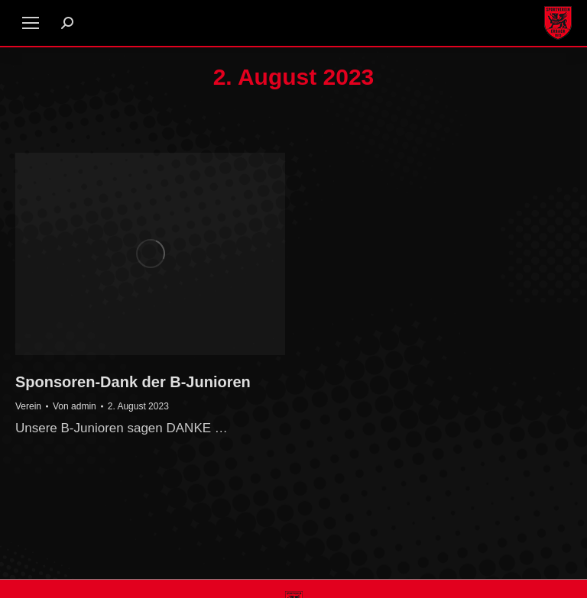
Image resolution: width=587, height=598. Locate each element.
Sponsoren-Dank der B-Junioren (133, 381)
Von (74, 406)
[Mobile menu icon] (30, 23)
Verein (28, 406)
